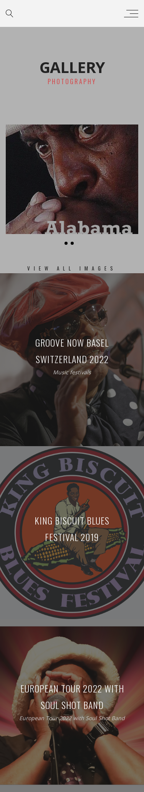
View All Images (72, 268)
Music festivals (72, 372)
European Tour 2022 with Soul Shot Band (72, 718)
